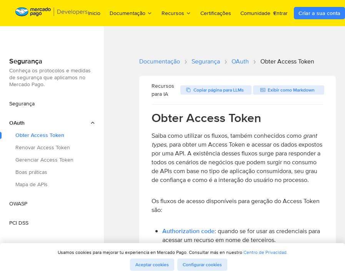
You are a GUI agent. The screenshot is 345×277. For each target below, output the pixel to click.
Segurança (206, 61)
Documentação (159, 61)
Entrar (280, 13)
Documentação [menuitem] (131, 13)
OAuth (240, 61)
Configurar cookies (202, 264)
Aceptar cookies (152, 264)
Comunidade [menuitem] (258, 13)
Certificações (215, 13)
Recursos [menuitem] (176, 13)
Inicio (94, 13)
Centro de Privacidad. (265, 252)
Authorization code (188, 231)
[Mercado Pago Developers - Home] (51, 13)
